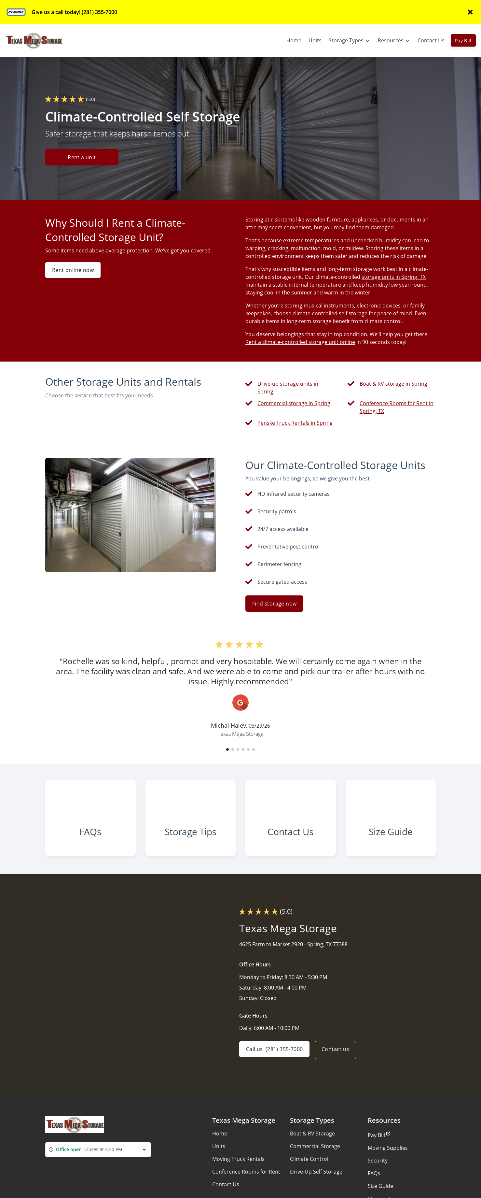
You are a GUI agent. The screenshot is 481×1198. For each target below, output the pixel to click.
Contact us (338, 1061)
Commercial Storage (315, 1158)
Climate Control (309, 1170)
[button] (227, 749)
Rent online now (73, 270)
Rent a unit (82, 157)
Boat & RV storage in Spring (393, 383)
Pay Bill (463, 40)
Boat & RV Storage (312, 1145)
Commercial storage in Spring (293, 403)
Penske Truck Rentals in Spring (295, 422)
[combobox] (98, 1161)
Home (219, 1145)
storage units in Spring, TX (394, 276)
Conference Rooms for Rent (246, 1183)
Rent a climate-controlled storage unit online (300, 342)
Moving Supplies (388, 1159)
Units (218, 1158)
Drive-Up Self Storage (316, 1183)
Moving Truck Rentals (238, 1170)
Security (378, 1172)
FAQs (374, 1185)
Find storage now (274, 603)
